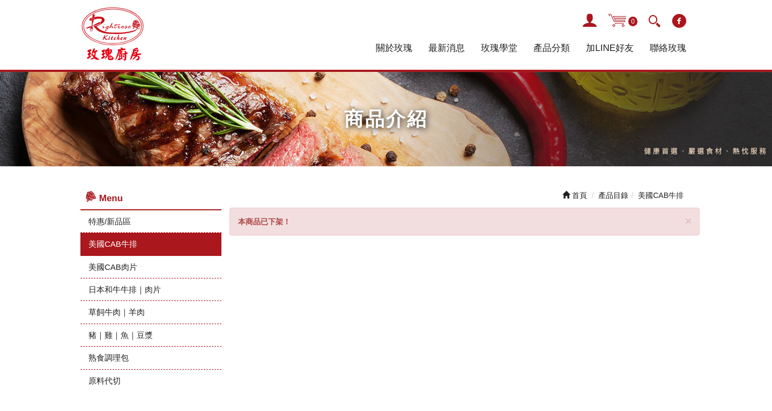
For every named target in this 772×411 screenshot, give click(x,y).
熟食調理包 (108, 357)
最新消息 (446, 48)
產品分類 (551, 48)
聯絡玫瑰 (668, 48)
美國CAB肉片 (112, 266)
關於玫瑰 (394, 48)
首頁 (574, 195)
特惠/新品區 (109, 221)
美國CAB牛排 (112, 243)
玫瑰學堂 (499, 48)
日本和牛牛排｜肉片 (124, 289)
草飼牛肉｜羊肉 (116, 312)
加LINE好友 (610, 48)
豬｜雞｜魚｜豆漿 (120, 335)
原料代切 (104, 380)
